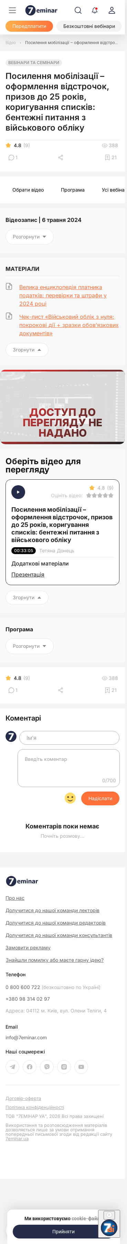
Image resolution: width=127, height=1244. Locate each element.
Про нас (15, 898)
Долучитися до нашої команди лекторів (52, 910)
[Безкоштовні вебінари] (89, 26)
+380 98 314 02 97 (28, 999)
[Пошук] (78, 10)
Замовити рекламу (28, 947)
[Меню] (12, 10)
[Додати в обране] (110, 157)
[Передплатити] (29, 26)
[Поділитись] (61, 157)
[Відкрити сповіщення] (95, 10)
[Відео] (11, 42)
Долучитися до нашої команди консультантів (59, 935)
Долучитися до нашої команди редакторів (56, 923)
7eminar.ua (17, 1138)
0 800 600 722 (53, 987)
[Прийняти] (64, 1231)
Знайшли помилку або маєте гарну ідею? (55, 960)
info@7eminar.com (26, 1037)
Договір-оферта (23, 1098)
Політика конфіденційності (35, 1107)
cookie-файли (87, 1218)
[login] (111, 10)
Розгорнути (29, 236)
